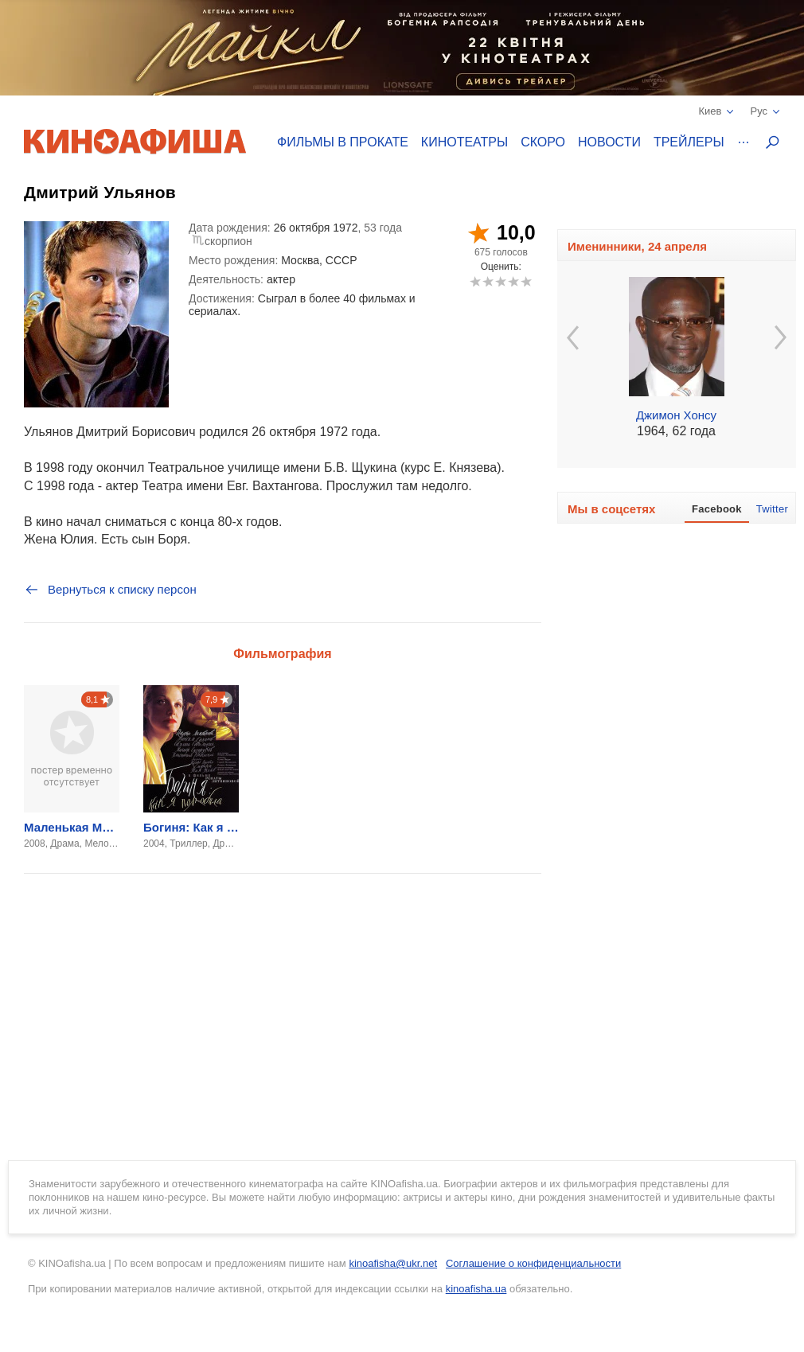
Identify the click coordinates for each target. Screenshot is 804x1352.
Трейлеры (689, 142)
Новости (609, 142)
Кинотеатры (464, 142)
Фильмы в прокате (342, 142)
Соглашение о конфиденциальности (533, 1263)
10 (526, 281)
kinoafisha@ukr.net (393, 1263)
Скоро (543, 142)
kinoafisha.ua (476, 1289)
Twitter (772, 509)
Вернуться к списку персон (110, 590)
